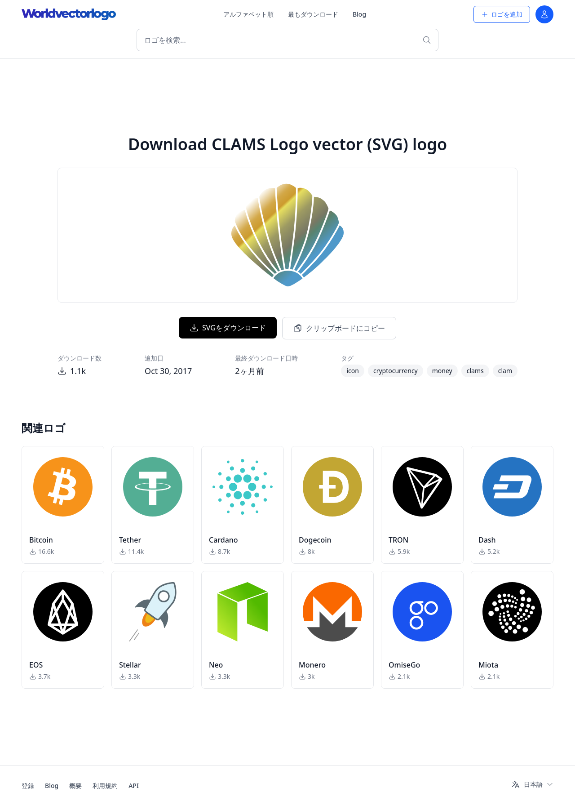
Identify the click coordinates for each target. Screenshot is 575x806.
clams (475, 370)
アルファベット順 (248, 14)
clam (505, 370)
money (442, 370)
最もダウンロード (313, 14)
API (133, 785)
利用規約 (105, 785)
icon (352, 370)
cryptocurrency (395, 370)
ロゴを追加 (501, 14)
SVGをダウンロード (228, 328)
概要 (75, 785)
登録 (28, 785)
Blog (359, 14)
